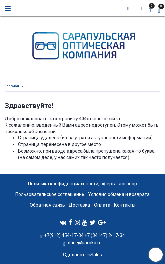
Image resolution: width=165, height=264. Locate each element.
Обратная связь (47, 205)
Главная (12, 86)
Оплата (102, 205)
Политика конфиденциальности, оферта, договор (82, 183)
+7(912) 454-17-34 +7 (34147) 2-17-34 (84, 235)
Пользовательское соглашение (49, 194)
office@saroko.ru (84, 242)
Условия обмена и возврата (119, 194)
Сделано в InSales (82, 254)
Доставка (79, 205)
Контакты (124, 205)
